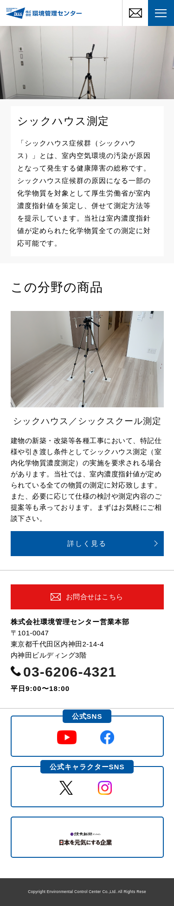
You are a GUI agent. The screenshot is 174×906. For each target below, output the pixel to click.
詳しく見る (87, 543)
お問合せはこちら (94, 597)
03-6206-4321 (69, 671)
